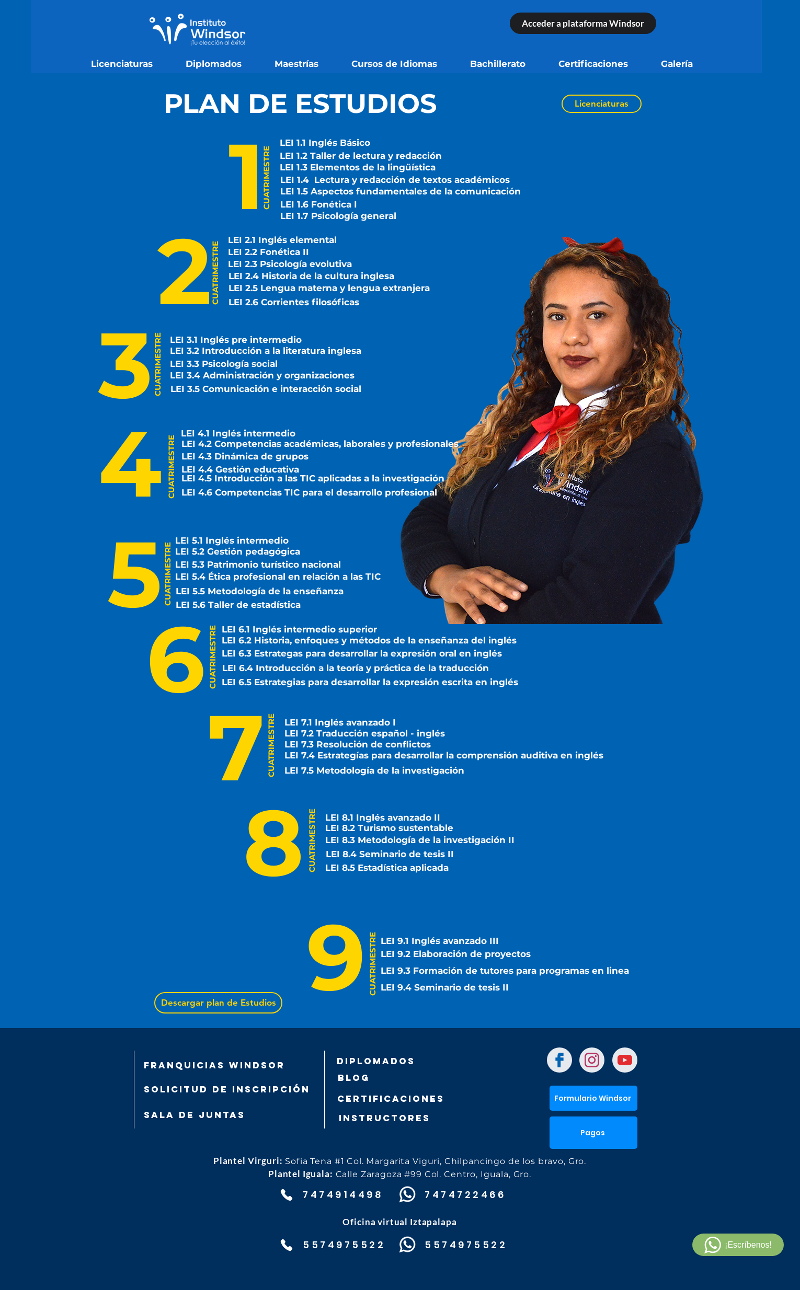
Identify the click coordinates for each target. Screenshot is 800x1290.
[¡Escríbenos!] (738, 1245)
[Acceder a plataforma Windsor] (583, 23)
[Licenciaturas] (602, 104)
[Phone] (286, 1195)
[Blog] (389, 1077)
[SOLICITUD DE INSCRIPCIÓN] (227, 1089)
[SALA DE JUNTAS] (199, 1114)
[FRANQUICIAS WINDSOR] (214, 1065)
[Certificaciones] (390, 1098)
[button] (593, 1132)
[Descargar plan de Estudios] (218, 1002)
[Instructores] (407, 1118)
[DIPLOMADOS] (376, 1061)
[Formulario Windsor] (593, 1098)
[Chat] (559, 1060)
